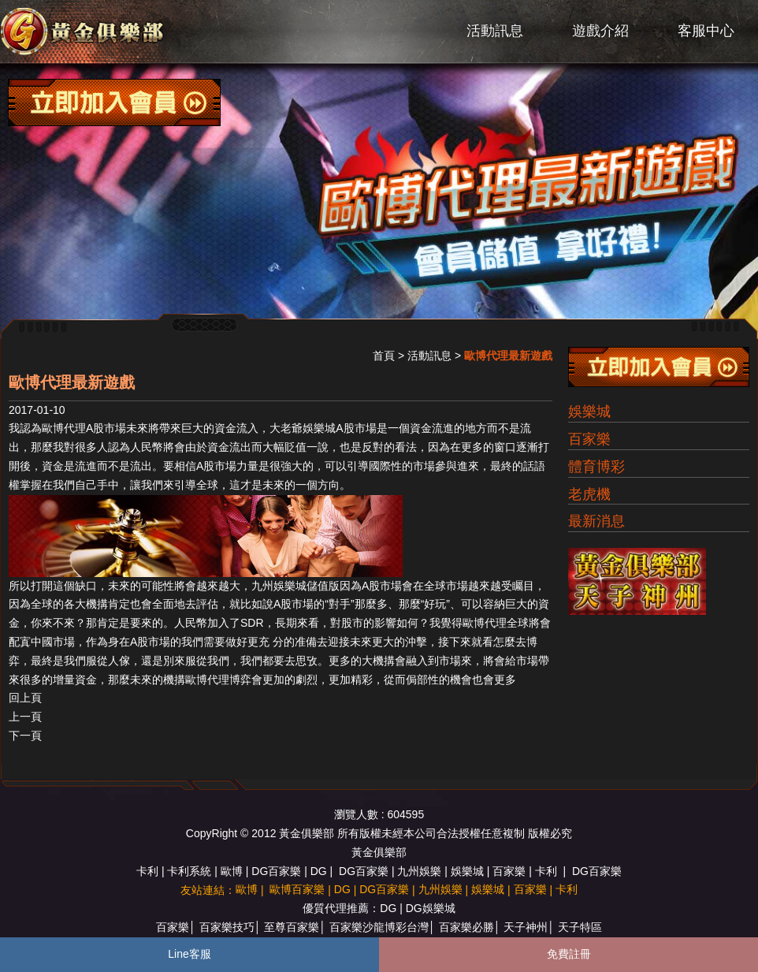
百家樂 (589, 439)
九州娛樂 (419, 871)
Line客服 (189, 954)
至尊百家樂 (291, 927)
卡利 (147, 871)
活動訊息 (494, 31)
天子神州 (525, 927)
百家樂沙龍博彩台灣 (379, 927)
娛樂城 (589, 411)
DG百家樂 (276, 871)
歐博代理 (64, 428)
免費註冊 (569, 954)
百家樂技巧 (227, 927)
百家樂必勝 (466, 927)
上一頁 (25, 716)
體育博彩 (596, 467)
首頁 (384, 355)
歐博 (232, 871)
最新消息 (596, 521)
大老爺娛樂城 (302, 428)
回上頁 (25, 697)
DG (318, 871)
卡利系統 (189, 871)
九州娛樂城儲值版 (295, 585)
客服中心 (706, 31)
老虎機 (589, 494)
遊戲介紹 (600, 31)
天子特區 (580, 927)
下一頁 (25, 735)
